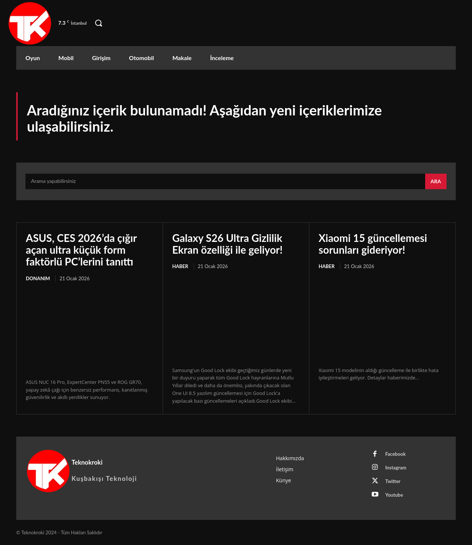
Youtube (394, 495)
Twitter (392, 481)
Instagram (395, 468)
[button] (98, 23)
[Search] (436, 181)
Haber (180, 266)
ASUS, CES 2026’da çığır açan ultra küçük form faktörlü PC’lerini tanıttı (81, 250)
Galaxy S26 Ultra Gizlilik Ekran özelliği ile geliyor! (227, 244)
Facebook (395, 454)
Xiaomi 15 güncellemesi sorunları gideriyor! (373, 244)
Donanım (38, 278)
